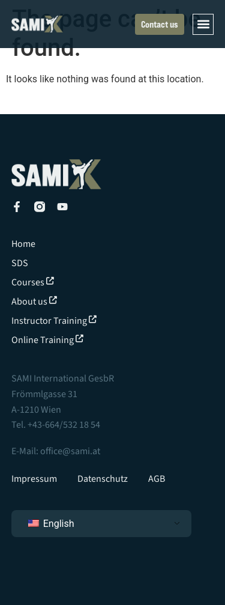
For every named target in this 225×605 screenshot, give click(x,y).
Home (23, 244)
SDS (19, 263)
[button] (203, 24)
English (51, 523)
